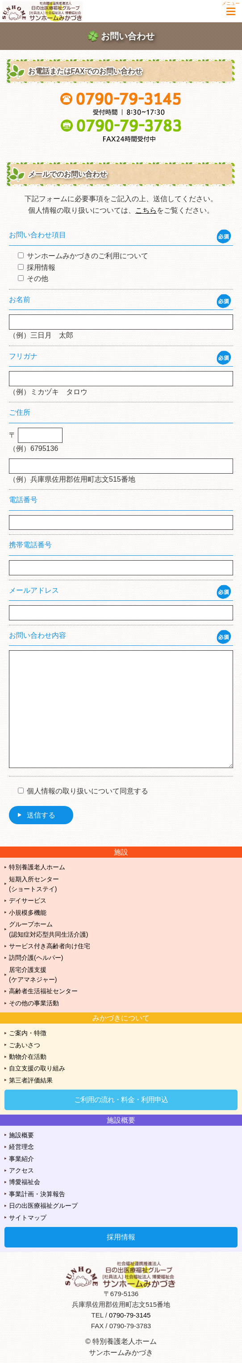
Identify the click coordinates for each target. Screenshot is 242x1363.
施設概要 (21, 1135)
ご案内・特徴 (27, 1033)
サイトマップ (27, 1217)
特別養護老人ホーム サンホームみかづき (47, 11)
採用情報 (121, 1237)
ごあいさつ (24, 1045)
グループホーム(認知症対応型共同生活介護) (48, 929)
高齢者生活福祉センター (43, 991)
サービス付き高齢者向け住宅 (49, 946)
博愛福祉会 (24, 1181)
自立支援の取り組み (37, 1068)
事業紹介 (21, 1158)
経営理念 (21, 1146)
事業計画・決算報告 (37, 1194)
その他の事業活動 (34, 1003)
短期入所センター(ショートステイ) (34, 884)
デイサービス (27, 900)
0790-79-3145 (129, 1315)
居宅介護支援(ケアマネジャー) (33, 974)
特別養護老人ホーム (37, 867)
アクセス (21, 1170)
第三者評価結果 (31, 1080)
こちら (146, 210)
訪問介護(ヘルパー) (36, 957)
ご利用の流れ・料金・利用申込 (121, 1099)
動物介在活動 (27, 1056)
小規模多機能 (27, 912)
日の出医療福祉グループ (43, 1205)
